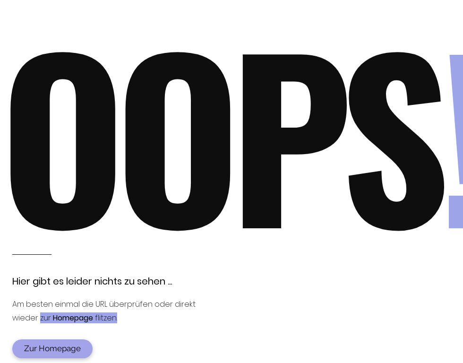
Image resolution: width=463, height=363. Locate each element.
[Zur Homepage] (52, 348)
